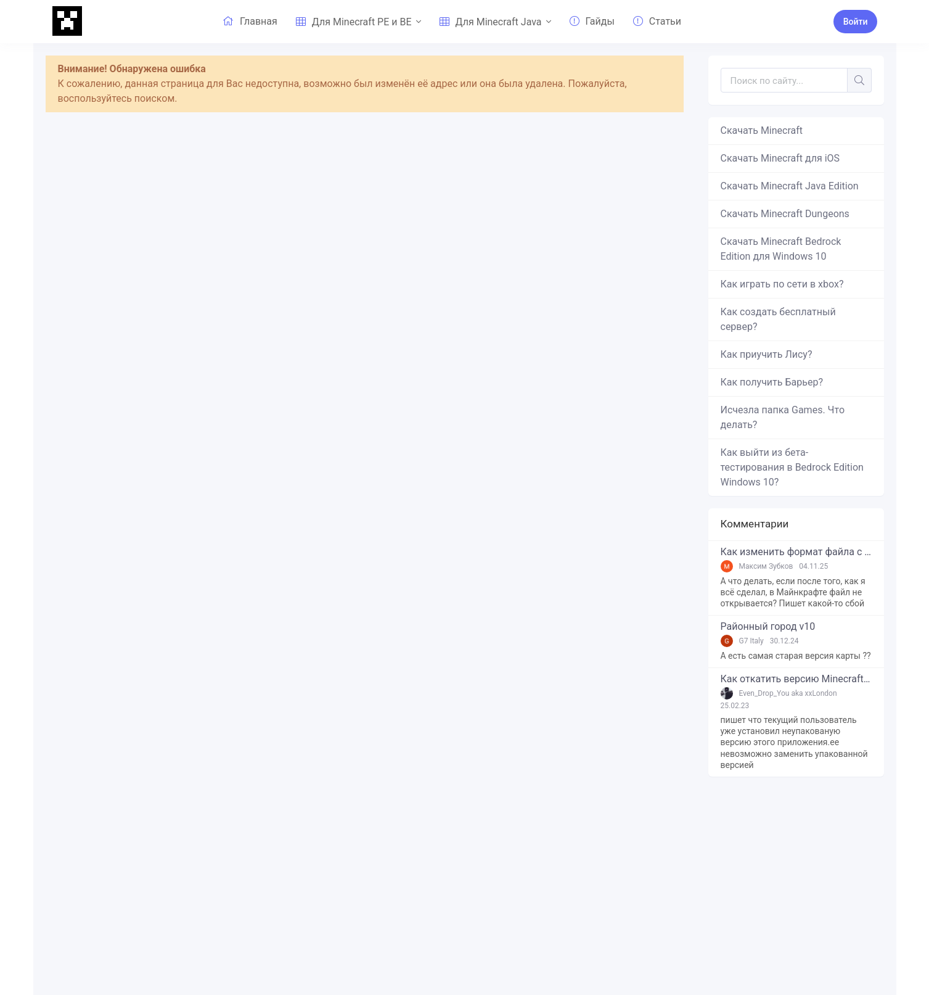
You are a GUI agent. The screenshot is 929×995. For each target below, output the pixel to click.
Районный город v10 (768, 627)
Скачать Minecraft (762, 130)
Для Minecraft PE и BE (354, 22)
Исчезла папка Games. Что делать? (783, 417)
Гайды (592, 21)
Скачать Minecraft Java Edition (790, 186)
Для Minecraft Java (491, 22)
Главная (250, 21)
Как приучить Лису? (766, 354)
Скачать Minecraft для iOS (780, 158)
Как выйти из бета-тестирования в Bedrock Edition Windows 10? (792, 467)
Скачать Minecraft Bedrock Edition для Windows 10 (781, 249)
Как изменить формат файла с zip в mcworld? (796, 552)
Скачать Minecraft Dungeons (785, 214)
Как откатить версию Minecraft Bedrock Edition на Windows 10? (796, 679)
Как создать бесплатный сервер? (778, 319)
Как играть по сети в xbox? (782, 284)
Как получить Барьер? (772, 382)
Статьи (657, 21)
